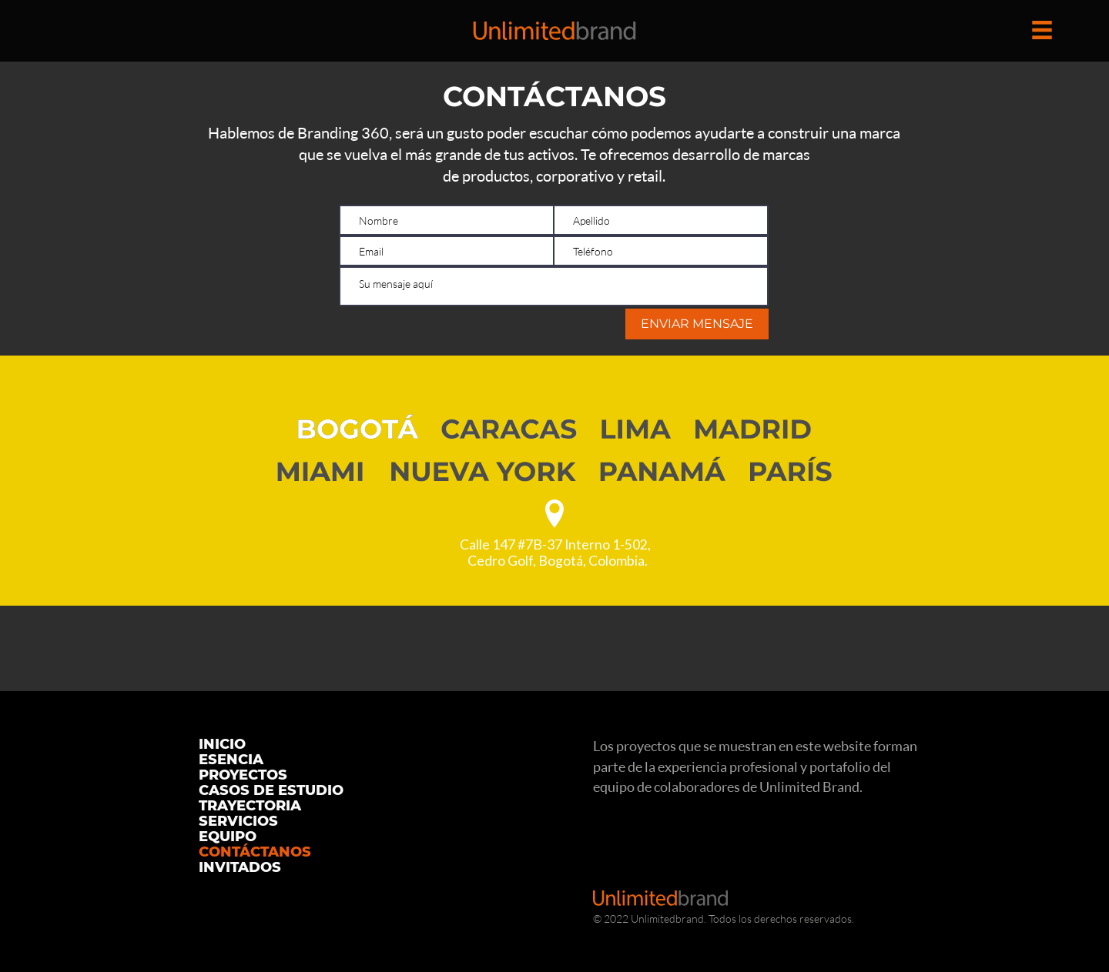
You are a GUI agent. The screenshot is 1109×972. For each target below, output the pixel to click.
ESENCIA (231, 759)
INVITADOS (240, 867)
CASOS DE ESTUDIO (271, 790)
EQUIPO (227, 836)
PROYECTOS (243, 775)
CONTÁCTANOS (255, 852)
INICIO (222, 744)
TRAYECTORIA (250, 805)
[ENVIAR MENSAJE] (697, 324)
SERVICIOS (238, 821)
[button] (1042, 30)
